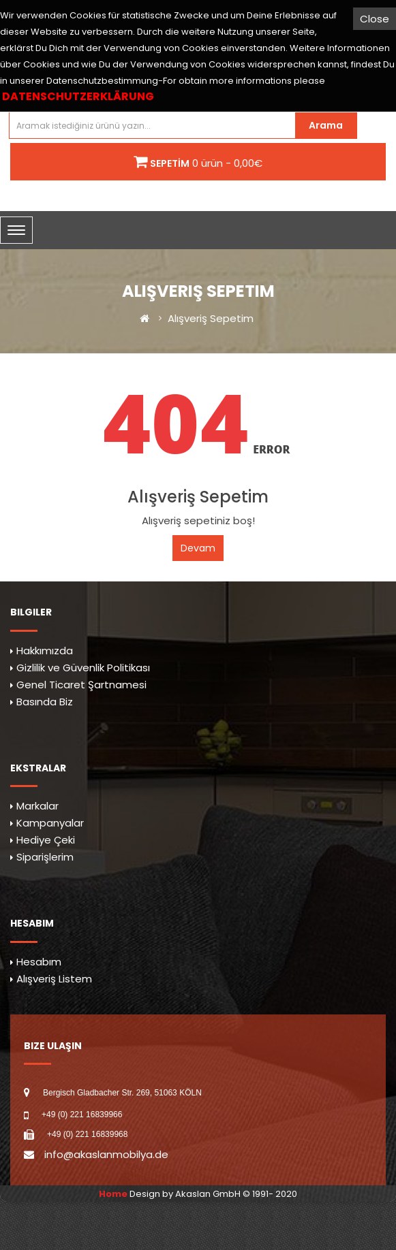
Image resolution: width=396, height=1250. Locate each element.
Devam (198, 548)
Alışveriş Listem (54, 979)
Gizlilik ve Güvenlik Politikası (83, 667)
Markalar (37, 806)
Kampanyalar (50, 823)
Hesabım (38, 962)
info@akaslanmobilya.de (106, 1154)
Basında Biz (44, 701)
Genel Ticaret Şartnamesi (81, 684)
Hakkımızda (44, 650)
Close (374, 19)
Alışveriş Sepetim (211, 318)
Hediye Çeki (45, 840)
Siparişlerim (45, 857)
